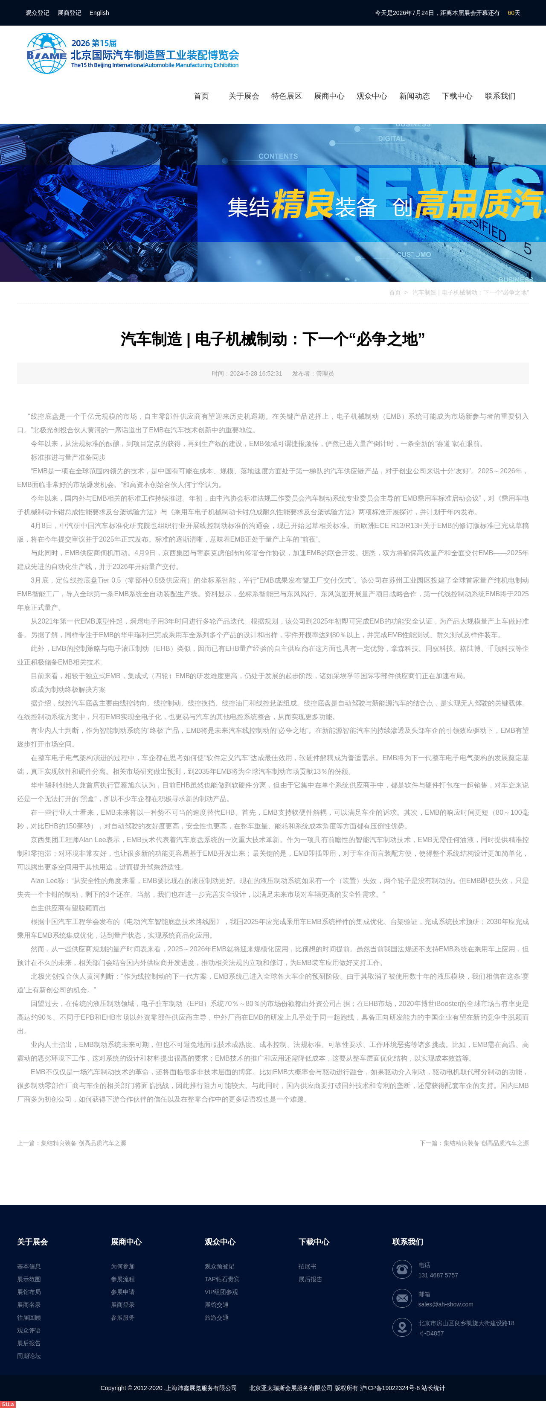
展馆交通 (217, 1304)
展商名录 (29, 1304)
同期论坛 (29, 1356)
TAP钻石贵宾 (222, 1279)
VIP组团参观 (221, 1291)
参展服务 (123, 1317)
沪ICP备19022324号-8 (390, 1388)
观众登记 (37, 12)
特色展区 (286, 96)
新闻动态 (414, 96)
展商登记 (69, 12)
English (99, 12)
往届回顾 (29, 1317)
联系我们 (500, 96)
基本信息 (29, 1266)
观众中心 (372, 96)
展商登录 (123, 1304)
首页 (201, 96)
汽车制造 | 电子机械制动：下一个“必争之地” (470, 292)
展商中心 (329, 96)
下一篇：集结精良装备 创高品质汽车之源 (474, 1143)
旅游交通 (217, 1317)
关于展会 (244, 96)
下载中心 (457, 96)
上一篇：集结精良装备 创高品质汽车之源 (71, 1143)
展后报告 (29, 1343)
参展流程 (123, 1279)
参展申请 (123, 1291)
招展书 (308, 1266)
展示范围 (29, 1279)
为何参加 (123, 1266)
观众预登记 (220, 1266)
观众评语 (29, 1330)
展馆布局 (29, 1291)
